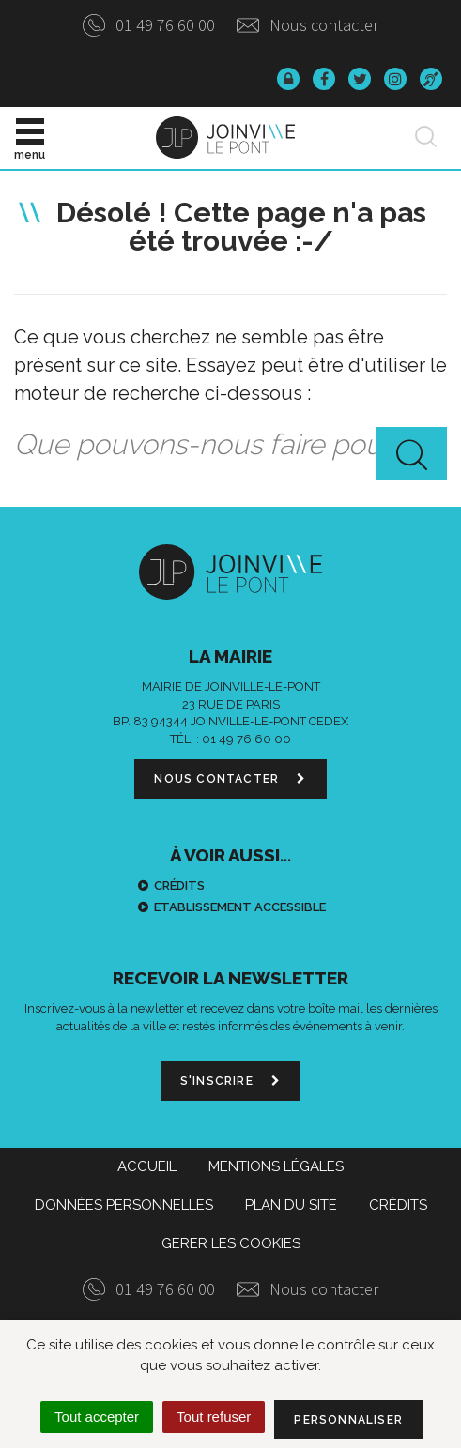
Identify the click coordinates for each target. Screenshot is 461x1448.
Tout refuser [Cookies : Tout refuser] (214, 1417)
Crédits (179, 885)
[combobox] (230, 446)
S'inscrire (230, 1081)
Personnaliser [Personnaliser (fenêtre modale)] (348, 1419)
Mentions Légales (276, 1166)
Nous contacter (307, 25)
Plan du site (291, 1205)
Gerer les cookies (230, 1243)
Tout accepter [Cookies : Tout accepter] (96, 1417)
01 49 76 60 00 (149, 25)
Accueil (147, 1166)
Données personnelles (124, 1205)
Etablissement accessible (240, 907)
